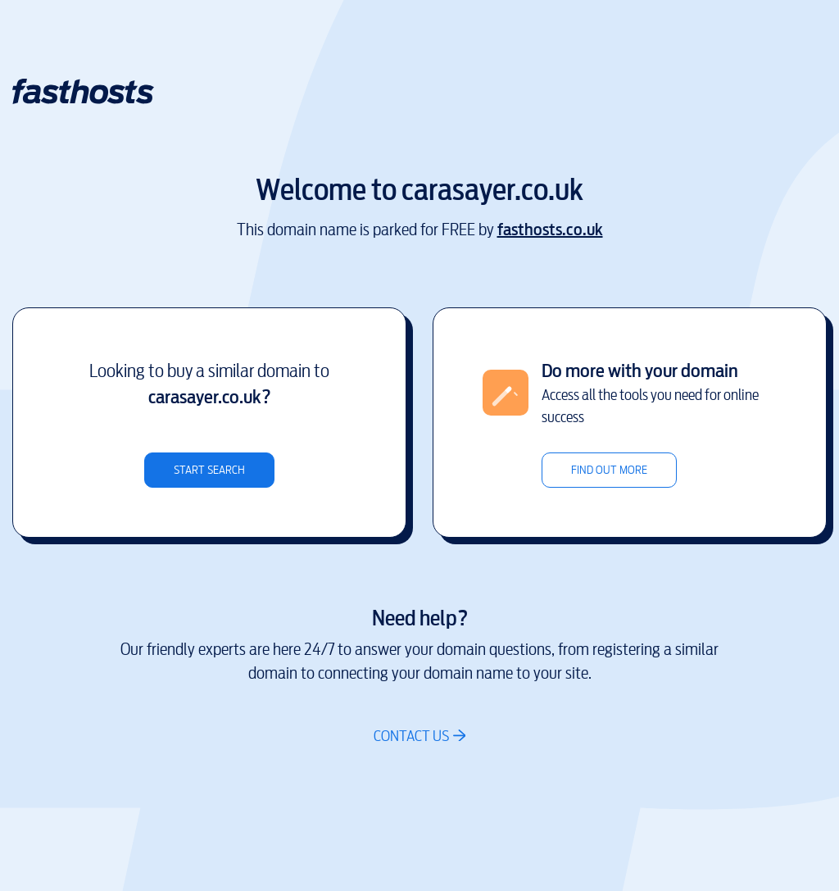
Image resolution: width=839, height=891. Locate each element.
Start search (209, 470)
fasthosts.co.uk (550, 230)
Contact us (411, 736)
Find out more (609, 470)
